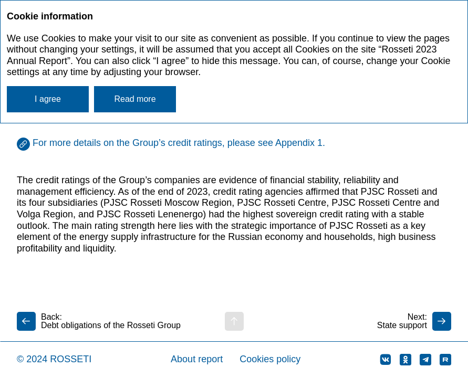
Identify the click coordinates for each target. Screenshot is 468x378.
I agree (48, 98)
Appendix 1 (299, 143)
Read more (134, 98)
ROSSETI (70, 359)
